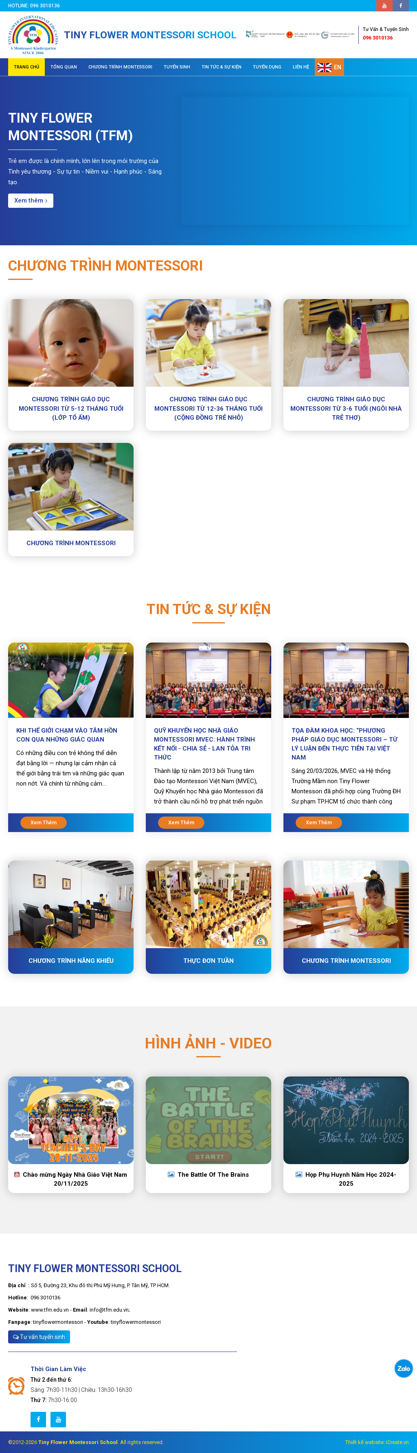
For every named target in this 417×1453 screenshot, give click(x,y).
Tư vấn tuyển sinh (39, 1337)
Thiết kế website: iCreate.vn (377, 1442)
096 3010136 (386, 33)
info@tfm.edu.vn (109, 1310)
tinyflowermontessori (58, 1322)
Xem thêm (30, 200)
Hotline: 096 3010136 (35, 6)
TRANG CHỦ (26, 67)
